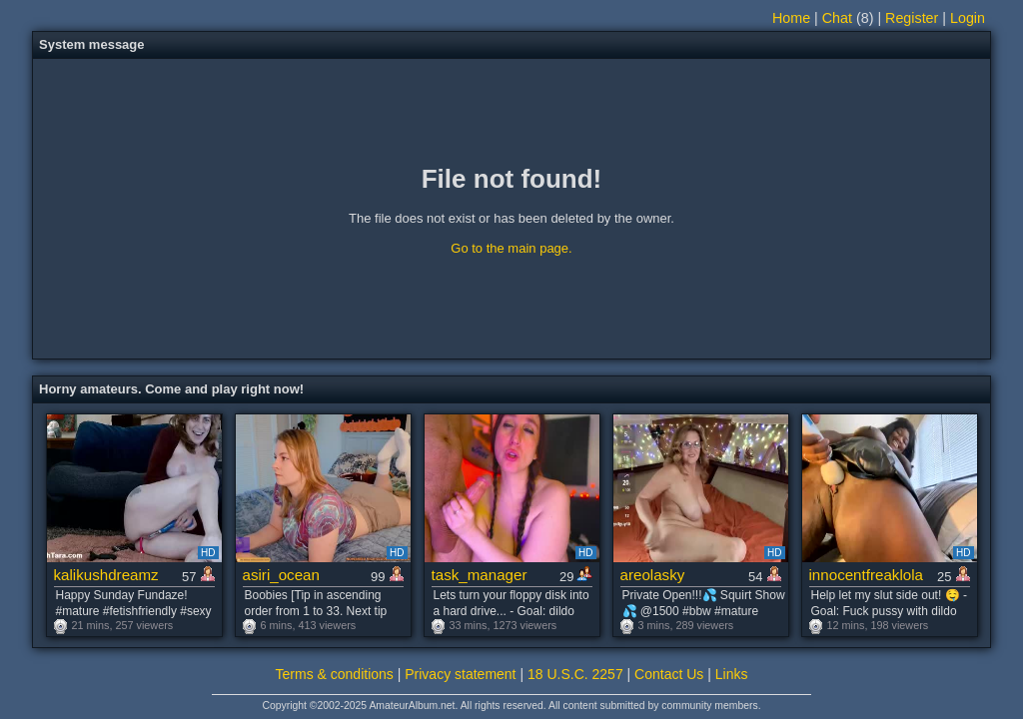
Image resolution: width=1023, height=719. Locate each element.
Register (911, 18)
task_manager (479, 574)
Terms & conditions (335, 674)
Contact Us (668, 674)
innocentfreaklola (866, 574)
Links (731, 674)
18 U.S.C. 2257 (575, 674)
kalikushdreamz (106, 574)
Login (967, 18)
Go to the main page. (511, 248)
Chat (837, 18)
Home (791, 18)
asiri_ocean (281, 574)
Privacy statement (460, 674)
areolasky (652, 574)
